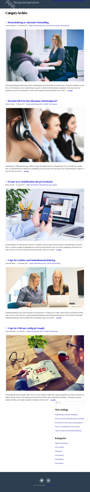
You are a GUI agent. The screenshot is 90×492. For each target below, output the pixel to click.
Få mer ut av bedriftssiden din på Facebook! (30, 181)
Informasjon (58, 451)
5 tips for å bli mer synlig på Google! (26, 328)
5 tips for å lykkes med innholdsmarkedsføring (31, 260)
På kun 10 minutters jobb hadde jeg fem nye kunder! (70, 418)
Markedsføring (65, 25)
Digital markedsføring (35, 25)
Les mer (70, 90)
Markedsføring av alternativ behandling (28, 22)
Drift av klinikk (46, 25)
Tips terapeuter (53, 104)
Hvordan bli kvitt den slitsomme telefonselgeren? (33, 101)
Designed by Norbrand (51, 485)
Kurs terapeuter (56, 25)
